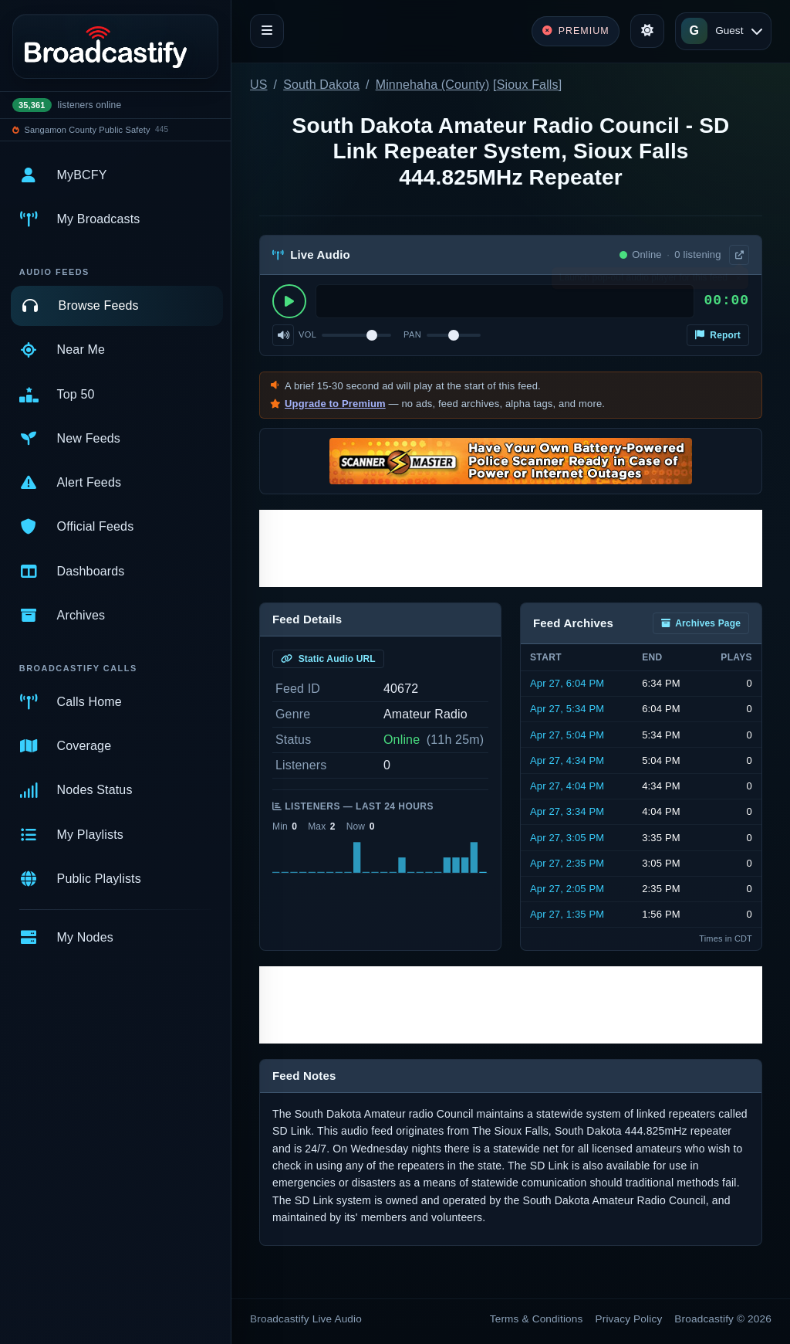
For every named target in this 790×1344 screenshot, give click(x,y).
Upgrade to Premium (335, 403)
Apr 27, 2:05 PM (567, 888)
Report (718, 335)
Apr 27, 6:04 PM (567, 683)
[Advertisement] (510, 548)
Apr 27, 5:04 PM (567, 735)
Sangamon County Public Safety (87, 129)
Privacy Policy (629, 1319)
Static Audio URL (328, 658)
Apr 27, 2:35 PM (567, 863)
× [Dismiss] (738, 281)
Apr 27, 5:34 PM (567, 708)
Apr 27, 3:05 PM (567, 837)
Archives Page (701, 623)
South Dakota (321, 84)
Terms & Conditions (536, 1319)
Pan (412, 334)
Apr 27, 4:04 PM (567, 786)
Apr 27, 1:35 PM (567, 914)
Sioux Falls (528, 84)
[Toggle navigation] (267, 31)
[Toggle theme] (647, 31)
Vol (307, 334)
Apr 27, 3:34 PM (567, 811)
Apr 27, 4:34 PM (567, 760)
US (259, 84)
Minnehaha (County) (433, 84)
